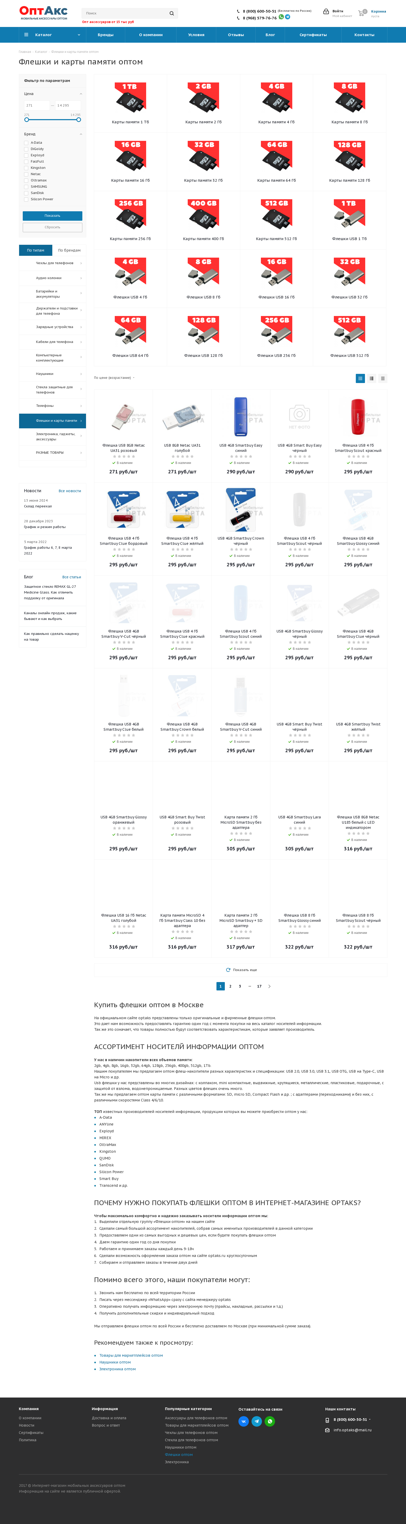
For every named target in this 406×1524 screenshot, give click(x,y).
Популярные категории (188, 1408)
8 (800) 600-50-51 (260, 11)
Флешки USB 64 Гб (130, 355)
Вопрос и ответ (106, 1425)
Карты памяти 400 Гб (203, 238)
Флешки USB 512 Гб (349, 355)
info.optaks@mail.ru (353, 1430)
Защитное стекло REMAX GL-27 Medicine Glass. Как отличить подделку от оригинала (50, 592)
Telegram (256, 1421)
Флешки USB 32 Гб (349, 297)
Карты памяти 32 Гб (203, 180)
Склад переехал (38, 506)
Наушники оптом (115, 1362)
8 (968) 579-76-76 (260, 17)
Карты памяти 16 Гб (130, 180)
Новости (26, 1425)
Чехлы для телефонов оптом (191, 1432)
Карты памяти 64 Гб (276, 180)
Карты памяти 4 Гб (276, 121)
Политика (27, 1440)
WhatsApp (270, 1421)
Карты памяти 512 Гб (276, 238)
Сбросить (52, 227)
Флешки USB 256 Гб (276, 355)
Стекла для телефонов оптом (191, 1440)
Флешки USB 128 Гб (203, 355)
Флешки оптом (179, 1454)
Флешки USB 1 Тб (349, 238)
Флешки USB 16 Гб (277, 297)
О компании (30, 1418)
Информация (105, 1408)
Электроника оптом (117, 1369)
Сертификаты (31, 1432)
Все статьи (71, 577)
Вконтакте (243, 1421)
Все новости (70, 491)
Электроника (177, 1462)
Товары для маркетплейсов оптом (131, 1355)
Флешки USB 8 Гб (203, 297)
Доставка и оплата (109, 1418)
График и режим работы (45, 527)
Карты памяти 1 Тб (130, 121)
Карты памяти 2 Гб (203, 121)
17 (259, 986)
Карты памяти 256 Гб (130, 238)
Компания (29, 1408)
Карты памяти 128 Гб (349, 180)
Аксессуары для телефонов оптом (196, 1418)
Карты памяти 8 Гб (349, 121)
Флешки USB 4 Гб (130, 297)
